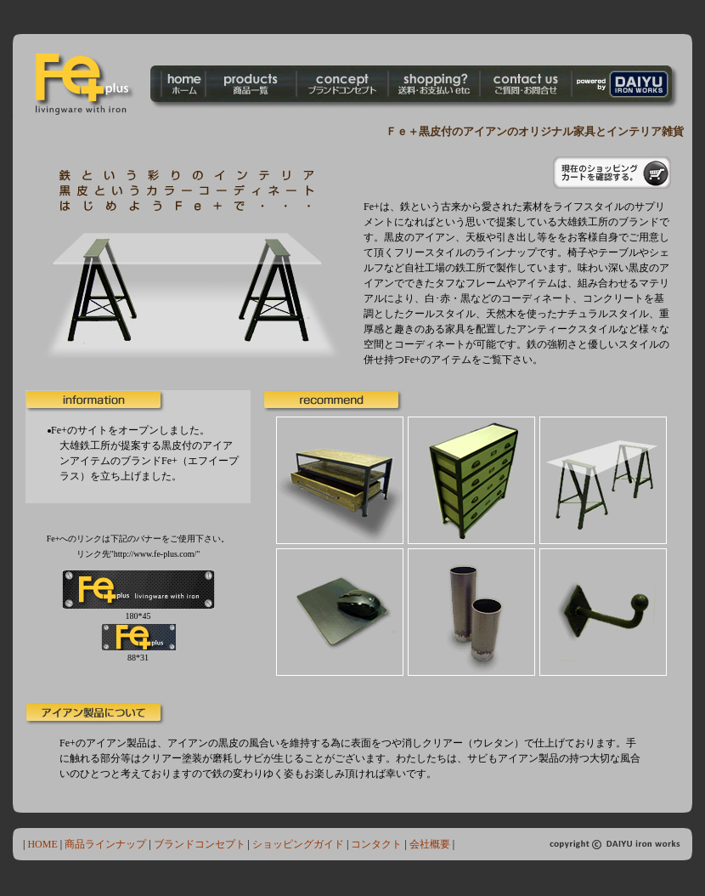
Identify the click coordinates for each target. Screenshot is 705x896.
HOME (41, 844)
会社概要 (429, 844)
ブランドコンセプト (199, 844)
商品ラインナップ (105, 844)
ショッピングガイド (298, 844)
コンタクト (376, 844)
